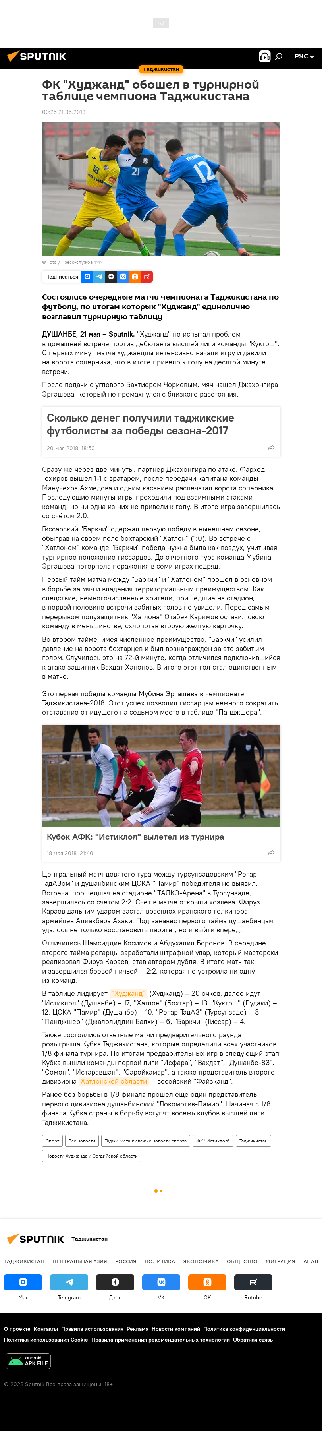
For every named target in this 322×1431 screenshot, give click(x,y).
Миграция (280, 1260)
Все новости (82, 1141)
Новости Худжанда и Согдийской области (92, 1156)
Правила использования (92, 1328)
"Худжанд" (128, 993)
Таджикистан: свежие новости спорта (146, 1141)
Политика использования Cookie (46, 1339)
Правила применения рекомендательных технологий (160, 1339)
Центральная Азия (79, 1260)
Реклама (137, 1328)
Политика (160, 1260)
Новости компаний (176, 1328)
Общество (242, 1260)
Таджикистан (253, 1141)
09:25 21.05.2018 (63, 112)
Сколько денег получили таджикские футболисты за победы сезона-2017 (140, 424)
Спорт (52, 1141)
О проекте (17, 1328)
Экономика (201, 1260)
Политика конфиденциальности (244, 1328)
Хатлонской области (114, 1081)
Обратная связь (253, 1339)
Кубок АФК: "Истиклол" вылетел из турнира (135, 836)
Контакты (46, 1328)
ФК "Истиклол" (213, 1141)
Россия (126, 1260)
